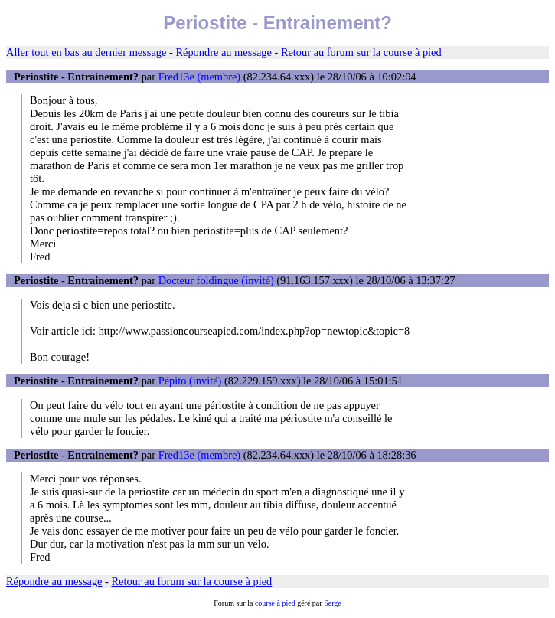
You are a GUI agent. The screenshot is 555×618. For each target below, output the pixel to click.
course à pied (275, 603)
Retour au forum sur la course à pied (361, 52)
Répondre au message (223, 52)
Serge (332, 603)
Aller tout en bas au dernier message (86, 52)
